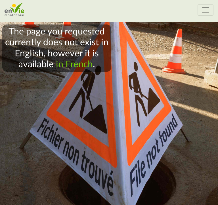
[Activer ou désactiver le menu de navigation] (205, 10)
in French (74, 64)
